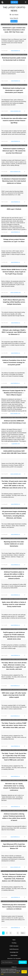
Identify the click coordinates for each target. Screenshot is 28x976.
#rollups (12, 205)
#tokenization (5, 24)
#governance (17, 357)
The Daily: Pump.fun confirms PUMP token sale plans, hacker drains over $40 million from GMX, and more (14, 725)
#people (10, 24)
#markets (10, 296)
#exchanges (15, 24)
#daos (12, 357)
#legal (26, 689)
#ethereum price (11, 387)
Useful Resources (14, 949)
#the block (9, 810)
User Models (15, 14)
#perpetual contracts (19, 266)
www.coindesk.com (16, 111)
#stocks (17, 145)
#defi (3, 115)
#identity (13, 236)
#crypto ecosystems (17, 54)
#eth (16, 387)
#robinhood (24, 24)
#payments (24, 629)
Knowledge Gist (14, 952)
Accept (24, 971)
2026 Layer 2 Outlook (14, 209)
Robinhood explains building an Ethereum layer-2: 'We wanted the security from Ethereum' (14, 151)
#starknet (16, 205)
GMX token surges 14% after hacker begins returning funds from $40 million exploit (14, 695)
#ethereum (4, 175)
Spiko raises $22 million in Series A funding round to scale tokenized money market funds (14, 604)
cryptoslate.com (15, 443)
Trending (14, 942)
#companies (9, 54)
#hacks (23, 689)
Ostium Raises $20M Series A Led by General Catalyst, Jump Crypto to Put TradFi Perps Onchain (14, 272)
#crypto (4, 357)
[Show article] (25, 50)
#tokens (25, 357)
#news (8, 84)
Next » (23, 933)
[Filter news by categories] (1, 24)
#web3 (19, 24)
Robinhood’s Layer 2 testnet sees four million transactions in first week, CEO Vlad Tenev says (14, 30)
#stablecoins (23, 115)
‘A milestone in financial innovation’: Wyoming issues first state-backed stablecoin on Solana (14, 181)
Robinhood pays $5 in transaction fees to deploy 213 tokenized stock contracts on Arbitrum (14, 907)
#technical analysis (22, 840)
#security (7, 568)
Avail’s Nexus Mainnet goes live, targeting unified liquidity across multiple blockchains (14, 302)
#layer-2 (22, 417)
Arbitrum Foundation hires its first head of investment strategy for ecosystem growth (14, 362)
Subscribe (22, 962)
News (14, 939)
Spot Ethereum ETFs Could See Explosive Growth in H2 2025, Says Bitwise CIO (14, 846)
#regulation (14, 115)
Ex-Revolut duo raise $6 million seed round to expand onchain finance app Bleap (14, 120)
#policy (6, 115)
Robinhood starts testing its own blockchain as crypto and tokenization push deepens (14, 90)
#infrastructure (22, 538)
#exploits (19, 689)
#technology (10, 417)
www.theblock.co (15, 50)
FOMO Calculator (14, 946)
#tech (19, 115)
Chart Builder (14, 955)
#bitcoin (14, 477)
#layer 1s (23, 326)
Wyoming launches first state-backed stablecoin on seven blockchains (14, 544)
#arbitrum (4, 54)
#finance (4, 84)
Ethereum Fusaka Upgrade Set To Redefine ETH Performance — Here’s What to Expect (14, 393)
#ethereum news (23, 84)
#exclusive (20, 296)
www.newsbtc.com (15, 413)
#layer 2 (21, 145)
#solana (10, 115)
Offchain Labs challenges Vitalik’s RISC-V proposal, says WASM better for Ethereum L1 (14, 332)
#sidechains (22, 236)
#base (8, 205)
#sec (21, 780)
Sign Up (14, 2)
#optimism (4, 205)
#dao (19, 447)
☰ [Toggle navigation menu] (25, 2)
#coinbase (24, 659)
